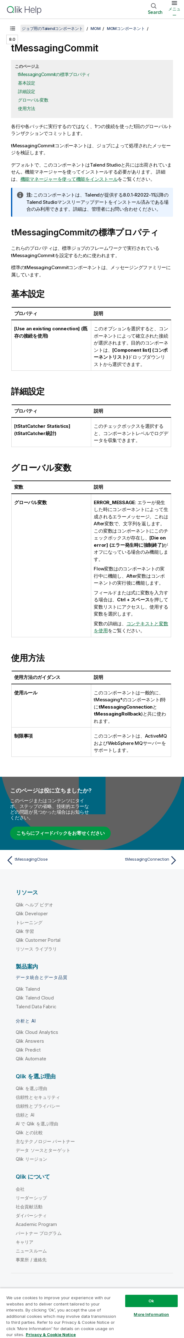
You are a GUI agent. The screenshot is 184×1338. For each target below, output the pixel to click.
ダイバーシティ (31, 1215)
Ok (151, 1300)
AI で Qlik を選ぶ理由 (37, 1123)
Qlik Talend (28, 989)
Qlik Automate (31, 1058)
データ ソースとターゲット (43, 1150)
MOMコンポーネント (126, 28)
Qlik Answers (30, 1041)
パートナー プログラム (39, 1233)
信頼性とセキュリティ (38, 1097)
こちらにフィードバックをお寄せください (60, 833)
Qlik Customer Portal (38, 940)
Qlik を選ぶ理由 (31, 1088)
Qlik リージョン (31, 1159)
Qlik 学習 (25, 931)
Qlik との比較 (29, 1132)
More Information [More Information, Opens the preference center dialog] (151, 1314)
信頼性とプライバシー (38, 1106)
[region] (92, 1313)
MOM (95, 28)
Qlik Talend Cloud (35, 997)
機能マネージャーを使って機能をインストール (69, 179)
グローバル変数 (33, 100)
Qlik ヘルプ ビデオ (34, 904)
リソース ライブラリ (36, 949)
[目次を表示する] (12, 28)
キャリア (25, 1242)
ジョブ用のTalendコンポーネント (52, 28)
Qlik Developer (32, 913)
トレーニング (29, 922)
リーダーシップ (31, 1197)
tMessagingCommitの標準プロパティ (54, 74)
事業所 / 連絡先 (31, 1259)
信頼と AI (25, 1114)
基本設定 (26, 82)
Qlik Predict (28, 1049)
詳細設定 (26, 91)
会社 (20, 1189)
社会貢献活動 (29, 1206)
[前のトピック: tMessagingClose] (47, 860)
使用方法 (26, 108)
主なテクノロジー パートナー (45, 1141)
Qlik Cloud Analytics (37, 1032)
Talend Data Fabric (36, 1006)
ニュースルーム (31, 1250)
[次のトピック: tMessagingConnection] (136, 860)
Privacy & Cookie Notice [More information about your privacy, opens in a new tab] (51, 1334)
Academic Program (36, 1224)
